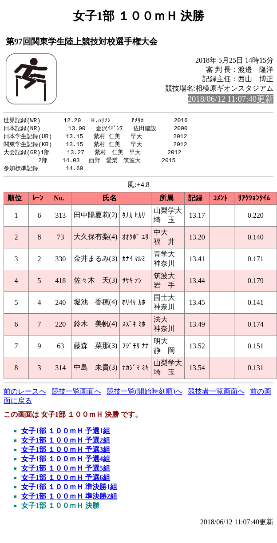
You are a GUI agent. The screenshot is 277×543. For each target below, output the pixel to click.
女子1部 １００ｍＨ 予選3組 (65, 452)
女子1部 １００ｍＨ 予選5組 (65, 471)
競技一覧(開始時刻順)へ (144, 394)
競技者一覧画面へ (216, 394)
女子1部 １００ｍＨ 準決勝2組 (69, 499)
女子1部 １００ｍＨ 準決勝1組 (69, 490)
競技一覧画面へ (76, 394)
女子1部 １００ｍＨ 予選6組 (65, 480)
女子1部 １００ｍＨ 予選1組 (65, 434)
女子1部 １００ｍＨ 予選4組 (65, 462)
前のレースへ (25, 394)
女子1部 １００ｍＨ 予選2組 (65, 443)
